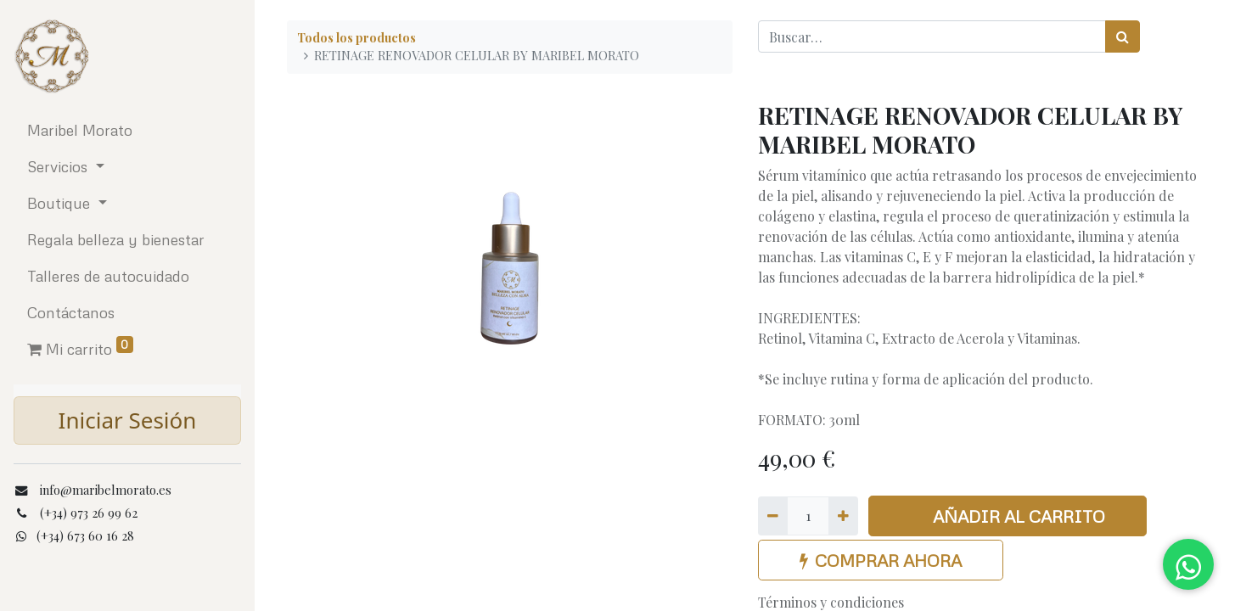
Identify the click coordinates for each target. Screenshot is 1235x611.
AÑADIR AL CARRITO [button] (1007, 516)
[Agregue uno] (843, 515)
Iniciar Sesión (128, 420)
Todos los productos (356, 37)
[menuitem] (127, 130)
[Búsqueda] (1122, 36)
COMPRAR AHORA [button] (881, 560)
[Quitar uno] (773, 515)
